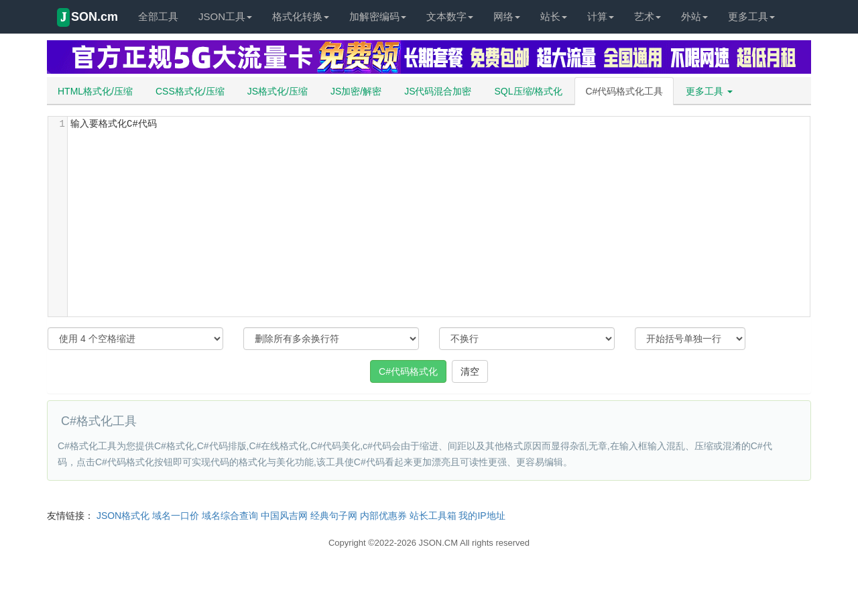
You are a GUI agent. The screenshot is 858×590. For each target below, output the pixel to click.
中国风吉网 (284, 515)
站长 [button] (553, 16)
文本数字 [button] (449, 16)
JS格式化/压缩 (277, 91)
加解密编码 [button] (377, 16)
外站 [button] (694, 16)
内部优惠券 (383, 515)
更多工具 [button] (751, 16)
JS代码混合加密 (437, 91)
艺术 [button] (647, 16)
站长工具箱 (433, 515)
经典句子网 (333, 515)
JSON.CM (438, 543)
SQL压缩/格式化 (529, 91)
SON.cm (87, 17)
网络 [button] (506, 16)
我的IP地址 (481, 515)
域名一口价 (175, 515)
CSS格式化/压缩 (190, 91)
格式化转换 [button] (300, 16)
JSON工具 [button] (225, 16)
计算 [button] (600, 16)
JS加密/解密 (355, 91)
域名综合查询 (230, 515)
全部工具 (158, 16)
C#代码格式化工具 (624, 91)
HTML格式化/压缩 (95, 91)
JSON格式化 (123, 515)
